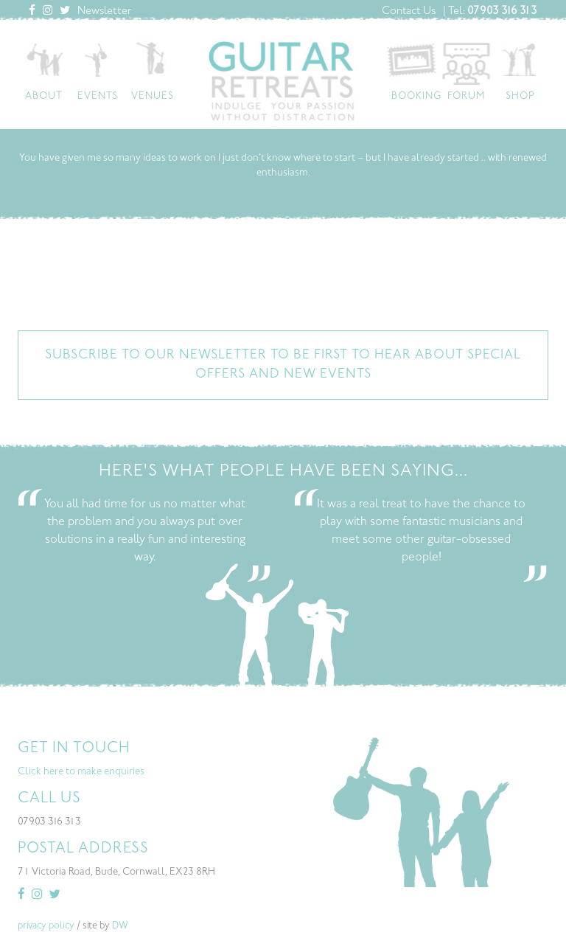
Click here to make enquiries (81, 772)
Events (97, 96)
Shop (520, 96)
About (44, 96)
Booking (416, 96)
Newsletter (104, 11)
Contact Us (409, 11)
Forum (466, 96)
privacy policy (46, 926)
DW (120, 926)
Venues (152, 96)
